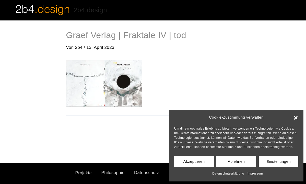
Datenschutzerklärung (228, 173)
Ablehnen (236, 161)
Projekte (81, 172)
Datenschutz (146, 172)
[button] (295, 117)
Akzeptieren (194, 161)
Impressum (255, 173)
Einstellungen (278, 161)
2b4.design (90, 10)
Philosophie (111, 172)
